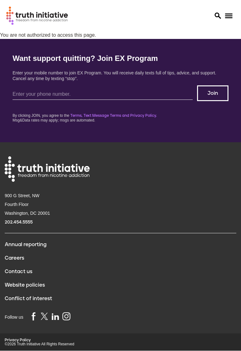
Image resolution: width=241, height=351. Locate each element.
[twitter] (44, 316)
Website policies (25, 285)
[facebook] (33, 316)
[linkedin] (55, 316)
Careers (14, 258)
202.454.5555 (19, 222)
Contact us (18, 271)
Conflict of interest (28, 298)
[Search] (217, 15)
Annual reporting (25, 244)
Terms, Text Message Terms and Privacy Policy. (113, 116)
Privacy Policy (18, 340)
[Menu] (228, 16)
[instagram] (66, 316)
